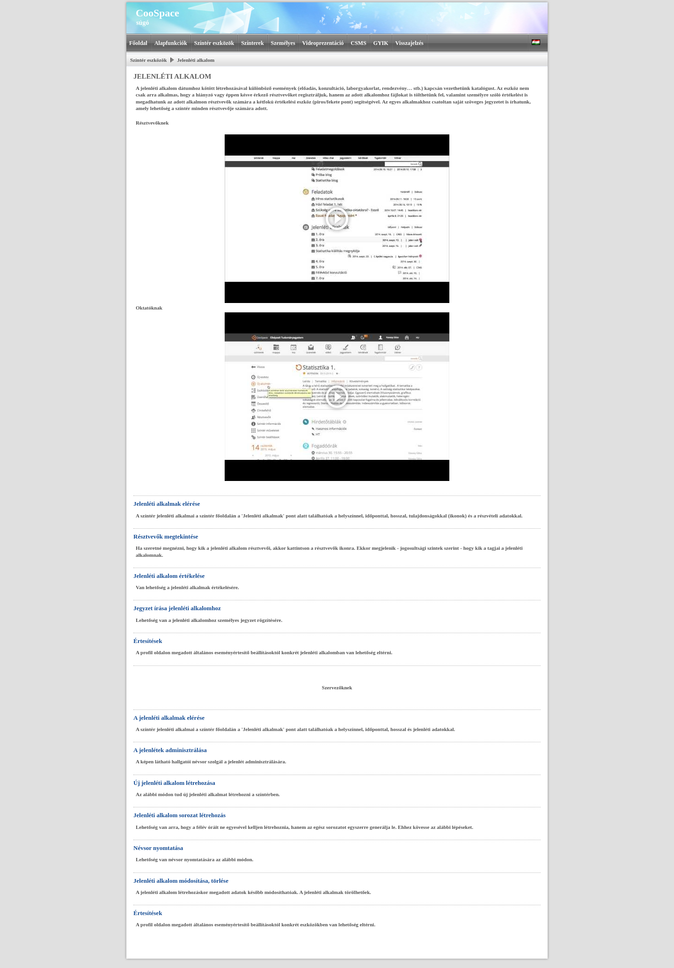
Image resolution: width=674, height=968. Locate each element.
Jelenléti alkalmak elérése (166, 503)
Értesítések (147, 640)
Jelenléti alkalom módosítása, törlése (180, 880)
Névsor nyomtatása (158, 847)
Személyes (283, 43)
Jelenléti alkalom (195, 60)
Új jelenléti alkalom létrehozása (174, 782)
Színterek (252, 43)
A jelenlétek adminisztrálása (170, 750)
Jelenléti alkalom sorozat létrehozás (179, 815)
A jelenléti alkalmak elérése (169, 717)
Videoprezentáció (323, 43)
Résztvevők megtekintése (165, 536)
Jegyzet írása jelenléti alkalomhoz (177, 608)
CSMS (358, 43)
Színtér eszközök (214, 43)
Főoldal (138, 43)
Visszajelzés (410, 43)
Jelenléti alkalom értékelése (169, 575)
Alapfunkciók (170, 43)
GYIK (381, 43)
